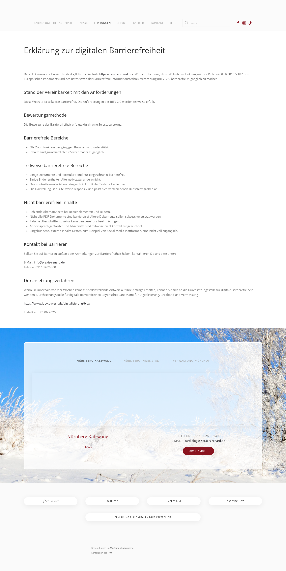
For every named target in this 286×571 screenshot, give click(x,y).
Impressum (174, 501)
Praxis (83, 23)
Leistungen (102, 23)
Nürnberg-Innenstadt (142, 360)
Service (122, 23)
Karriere (139, 23)
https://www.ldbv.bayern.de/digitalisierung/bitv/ (57, 303)
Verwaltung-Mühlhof (191, 360)
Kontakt (157, 23)
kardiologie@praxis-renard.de (205, 441)
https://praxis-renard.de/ (116, 74)
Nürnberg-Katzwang (94, 360)
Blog (173, 23)
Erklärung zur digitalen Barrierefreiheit (143, 517)
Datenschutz (235, 501)
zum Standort (198, 450)
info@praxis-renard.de (49, 262)
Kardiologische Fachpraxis (53, 23)
